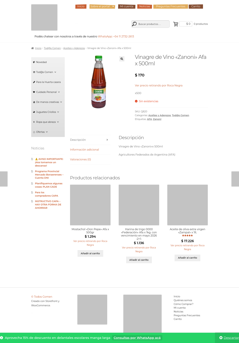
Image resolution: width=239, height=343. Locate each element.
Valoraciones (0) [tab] (80, 159)
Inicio (80, 6)
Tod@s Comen (52, 48)
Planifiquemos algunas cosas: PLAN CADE (48, 185)
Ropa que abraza (47, 122)
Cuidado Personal (48, 92)
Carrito (195, 6)
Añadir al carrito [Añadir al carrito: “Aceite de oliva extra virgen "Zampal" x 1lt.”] (187, 257)
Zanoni (157, 119)
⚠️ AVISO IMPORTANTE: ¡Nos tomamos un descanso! (49, 162)
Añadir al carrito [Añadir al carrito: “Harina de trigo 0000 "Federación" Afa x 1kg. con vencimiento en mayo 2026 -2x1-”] (138, 259)
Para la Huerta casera (48, 82)
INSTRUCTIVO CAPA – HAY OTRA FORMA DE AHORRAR (48, 204)
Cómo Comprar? (184, 304)
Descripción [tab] (78, 139)
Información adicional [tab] (84, 149)
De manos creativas (49, 102)
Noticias (144, 6)
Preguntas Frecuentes (170, 6)
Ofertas (42, 132)
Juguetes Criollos (47, 112)
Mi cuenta (126, 6)
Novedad (41, 62)
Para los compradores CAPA (46, 194)
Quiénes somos (183, 300)
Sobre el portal (100, 6)
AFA (149, 119)
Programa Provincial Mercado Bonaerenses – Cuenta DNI (49, 174)
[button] (121, 58)
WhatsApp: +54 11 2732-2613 (116, 36)
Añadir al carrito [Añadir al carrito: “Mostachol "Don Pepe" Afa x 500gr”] (90, 253)
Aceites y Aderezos (74, 48)
